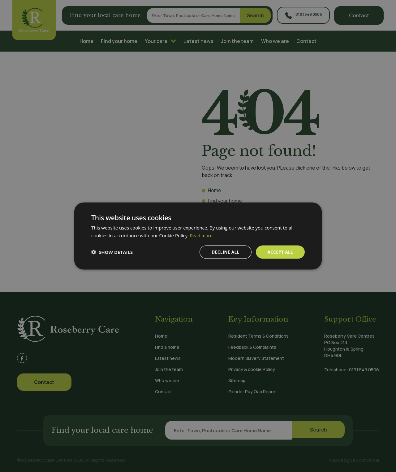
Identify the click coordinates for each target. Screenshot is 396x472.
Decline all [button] (224, 252)
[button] (112, 252)
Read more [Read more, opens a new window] (202, 235)
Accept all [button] (280, 252)
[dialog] (198, 236)
